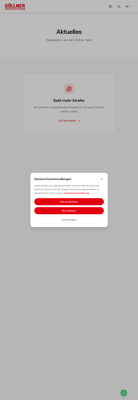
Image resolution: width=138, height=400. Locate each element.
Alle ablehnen (69, 210)
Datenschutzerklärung (76, 193)
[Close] (101, 179)
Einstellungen (69, 219)
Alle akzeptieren (69, 201)
